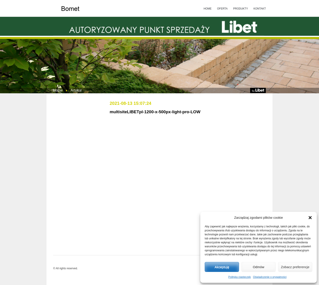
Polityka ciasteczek (239, 277)
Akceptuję (222, 267)
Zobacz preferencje (295, 267)
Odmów (258, 267)
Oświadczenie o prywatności (269, 277)
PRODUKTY (240, 8)
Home (58, 90)
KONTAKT (259, 8)
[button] (310, 217)
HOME (208, 8)
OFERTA (222, 8)
